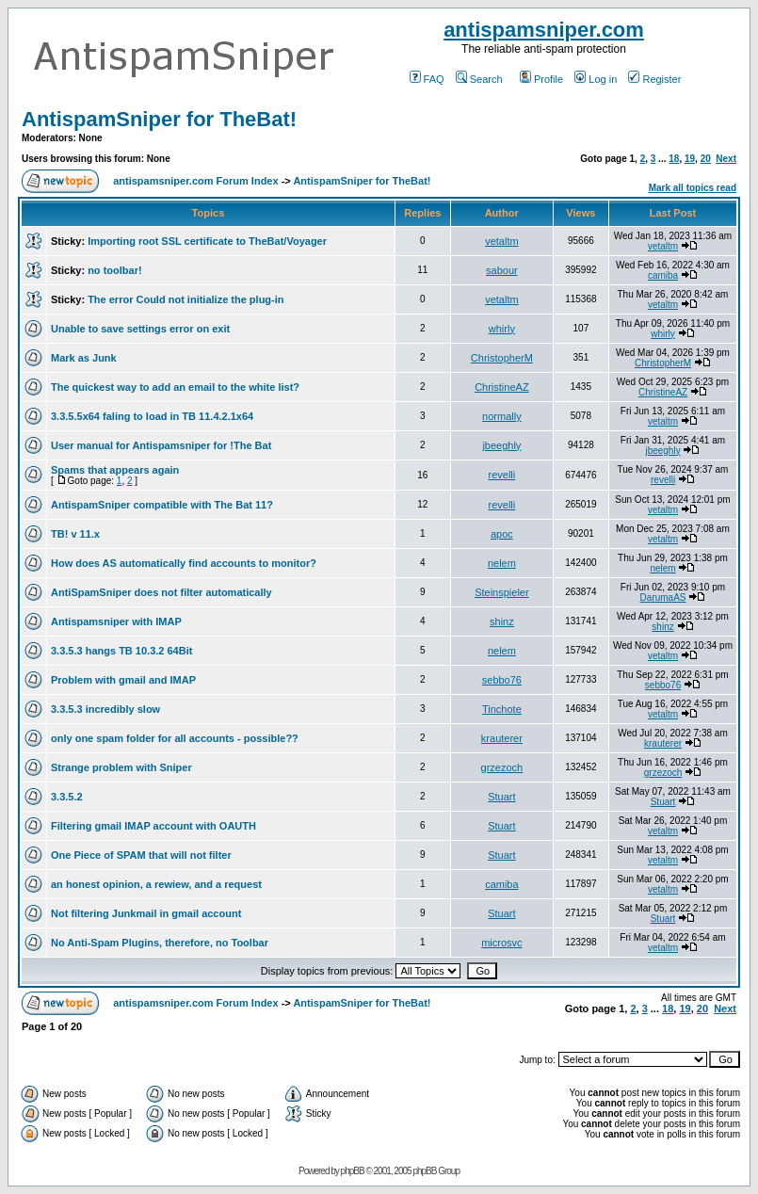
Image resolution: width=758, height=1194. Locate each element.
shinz (502, 621)
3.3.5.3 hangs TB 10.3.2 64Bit (121, 650)
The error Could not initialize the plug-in (185, 299)
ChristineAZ (501, 387)
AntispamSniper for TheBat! (159, 119)
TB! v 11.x (75, 534)
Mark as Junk (84, 357)
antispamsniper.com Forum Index (195, 180)
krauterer (502, 738)
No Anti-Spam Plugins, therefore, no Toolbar (159, 942)
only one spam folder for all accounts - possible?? (174, 738)
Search (479, 79)
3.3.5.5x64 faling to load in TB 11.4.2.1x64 (152, 416)
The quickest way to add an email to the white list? (175, 387)
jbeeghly (501, 445)
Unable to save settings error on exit (140, 328)
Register (654, 79)
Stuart (501, 796)
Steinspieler (501, 592)
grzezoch (502, 767)
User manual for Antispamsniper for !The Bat (161, 445)
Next (726, 158)
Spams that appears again (115, 470)
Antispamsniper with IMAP (116, 621)
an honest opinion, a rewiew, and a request (156, 884)
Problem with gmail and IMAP (123, 680)
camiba (663, 275)
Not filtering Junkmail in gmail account (146, 913)
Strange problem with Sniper (121, 767)
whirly (502, 328)
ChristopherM (502, 357)
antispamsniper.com (544, 29)
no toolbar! (114, 270)
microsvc (501, 942)
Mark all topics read (692, 188)
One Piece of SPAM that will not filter (141, 855)
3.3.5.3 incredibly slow (105, 709)
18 (674, 158)
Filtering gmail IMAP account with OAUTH (153, 825)
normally (502, 416)
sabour (502, 270)
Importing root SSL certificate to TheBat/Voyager (207, 241)
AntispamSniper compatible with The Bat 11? (162, 504)
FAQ (427, 79)
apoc (502, 534)
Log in (595, 79)
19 (690, 158)
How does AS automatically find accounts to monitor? (183, 563)
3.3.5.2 (67, 796)
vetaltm (501, 241)
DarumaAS (663, 597)
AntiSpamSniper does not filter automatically (161, 592)
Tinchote (502, 709)
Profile (541, 79)
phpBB (352, 1171)
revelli (502, 474)
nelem (502, 563)
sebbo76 (502, 680)
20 (706, 158)
